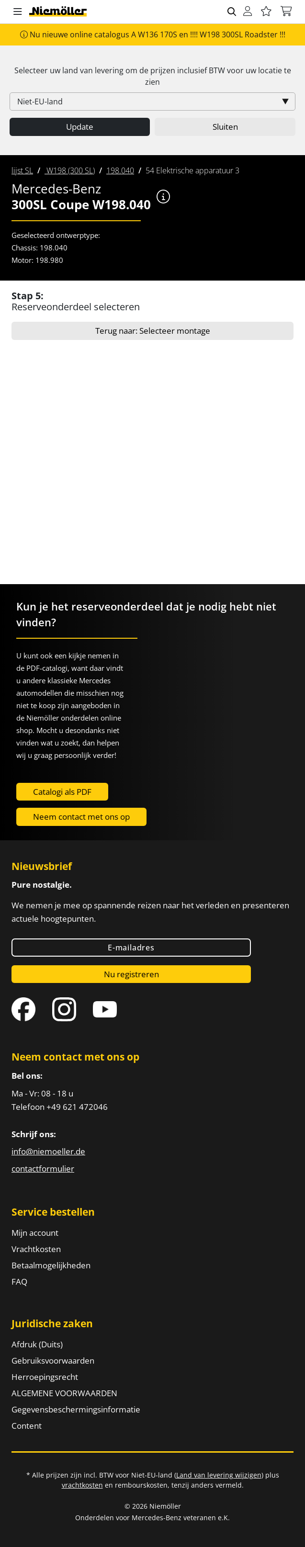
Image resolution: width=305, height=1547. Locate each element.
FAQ (19, 1281)
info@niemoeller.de (48, 1151)
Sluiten (225, 126)
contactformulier (42, 1168)
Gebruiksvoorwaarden (52, 1360)
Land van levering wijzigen (218, 1474)
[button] (17, 12)
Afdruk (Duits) (37, 1344)
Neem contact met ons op (81, 816)
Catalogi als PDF (62, 791)
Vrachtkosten (36, 1248)
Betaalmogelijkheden (50, 1265)
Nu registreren (131, 974)
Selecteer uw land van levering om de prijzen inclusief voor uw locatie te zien (152, 76)
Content (26, 1425)
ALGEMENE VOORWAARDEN (64, 1393)
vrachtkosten (82, 1485)
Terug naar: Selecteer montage (152, 330)
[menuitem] (22, 170)
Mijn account (34, 1232)
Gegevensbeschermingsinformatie (75, 1409)
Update (79, 126)
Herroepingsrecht (44, 1376)
